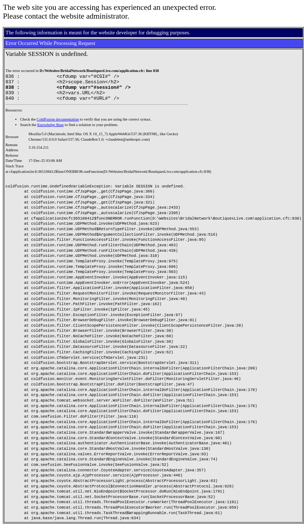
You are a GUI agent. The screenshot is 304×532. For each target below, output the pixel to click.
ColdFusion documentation (58, 125)
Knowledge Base (50, 130)
